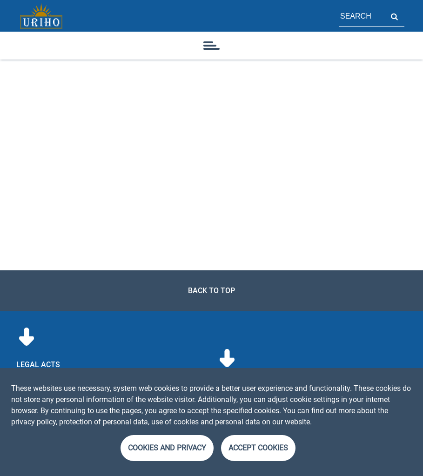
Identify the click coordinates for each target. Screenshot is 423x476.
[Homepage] (41, 16)
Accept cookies (258, 447)
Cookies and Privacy (167, 447)
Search (394, 16)
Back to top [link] (211, 290)
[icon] (212, 45)
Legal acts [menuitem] (38, 364)
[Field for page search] (361, 16)
